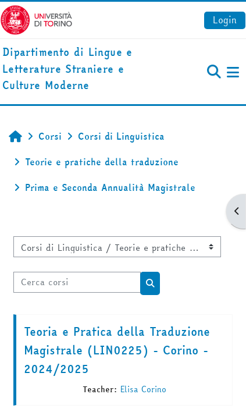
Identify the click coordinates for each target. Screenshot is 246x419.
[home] (82, 69)
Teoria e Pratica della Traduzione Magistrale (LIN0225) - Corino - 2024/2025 (117, 350)
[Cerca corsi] (77, 282)
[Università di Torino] (36, 19)
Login (225, 20)
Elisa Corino (143, 389)
